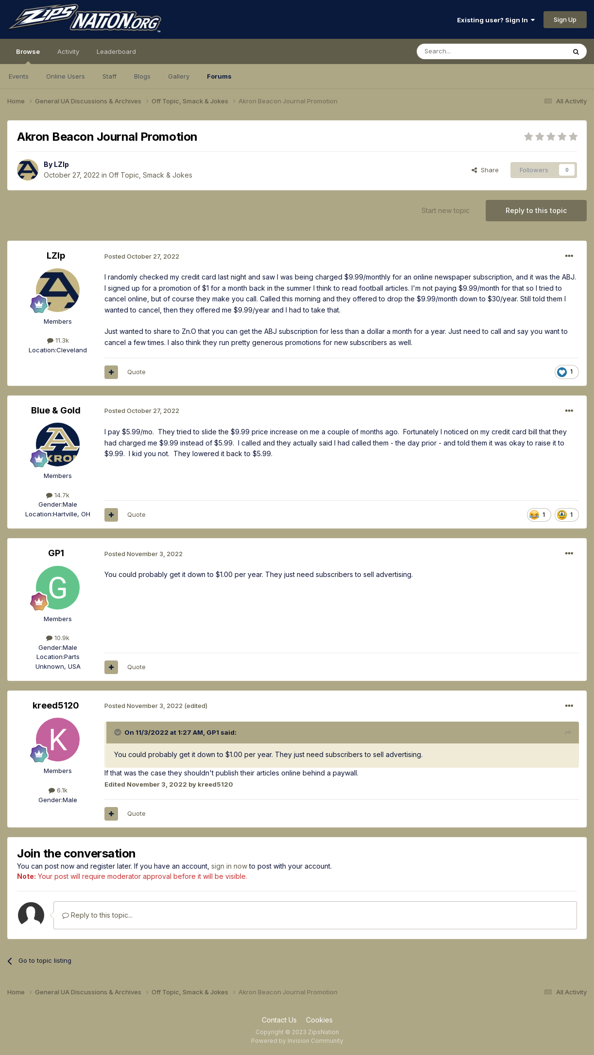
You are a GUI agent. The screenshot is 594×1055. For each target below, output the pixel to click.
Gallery (178, 76)
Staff (109, 76)
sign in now (229, 866)
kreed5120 (56, 705)
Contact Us (279, 1020)
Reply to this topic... (97, 915)
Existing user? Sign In (496, 20)
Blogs (142, 76)
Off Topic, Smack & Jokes (150, 175)
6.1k (58, 790)
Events (19, 76)
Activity (68, 51)
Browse (28, 56)
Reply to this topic (536, 210)
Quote (136, 372)
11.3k (58, 340)
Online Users (65, 76)
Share (485, 170)
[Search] (466, 51)
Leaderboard (116, 51)
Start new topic (446, 210)
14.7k (57, 495)
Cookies (319, 1020)
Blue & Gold (56, 410)
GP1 (56, 553)
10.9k (57, 638)
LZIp (61, 164)
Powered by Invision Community (297, 1040)
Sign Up (565, 19)
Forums (219, 76)
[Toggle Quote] (118, 732)
